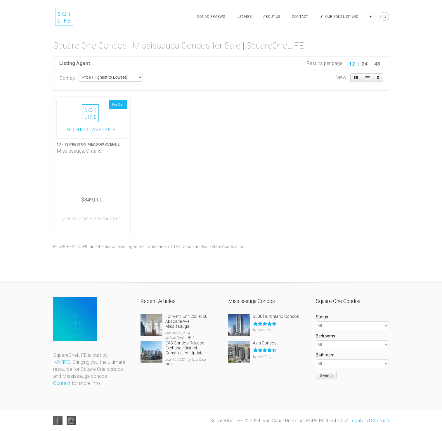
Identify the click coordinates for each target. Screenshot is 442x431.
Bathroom (325, 355)
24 (365, 64)
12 (352, 64)
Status (322, 317)
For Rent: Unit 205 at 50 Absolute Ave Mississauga (186, 321)
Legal (355, 420)
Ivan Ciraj (177, 338)
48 (377, 64)
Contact (300, 17)
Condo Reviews (211, 17)
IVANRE (61, 362)
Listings (244, 17)
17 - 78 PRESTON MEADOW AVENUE (88, 144)
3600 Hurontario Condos (276, 316)
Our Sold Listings (339, 17)
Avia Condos (265, 343)
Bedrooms (325, 336)
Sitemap (380, 420)
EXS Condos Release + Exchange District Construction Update (186, 348)
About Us (271, 17)
